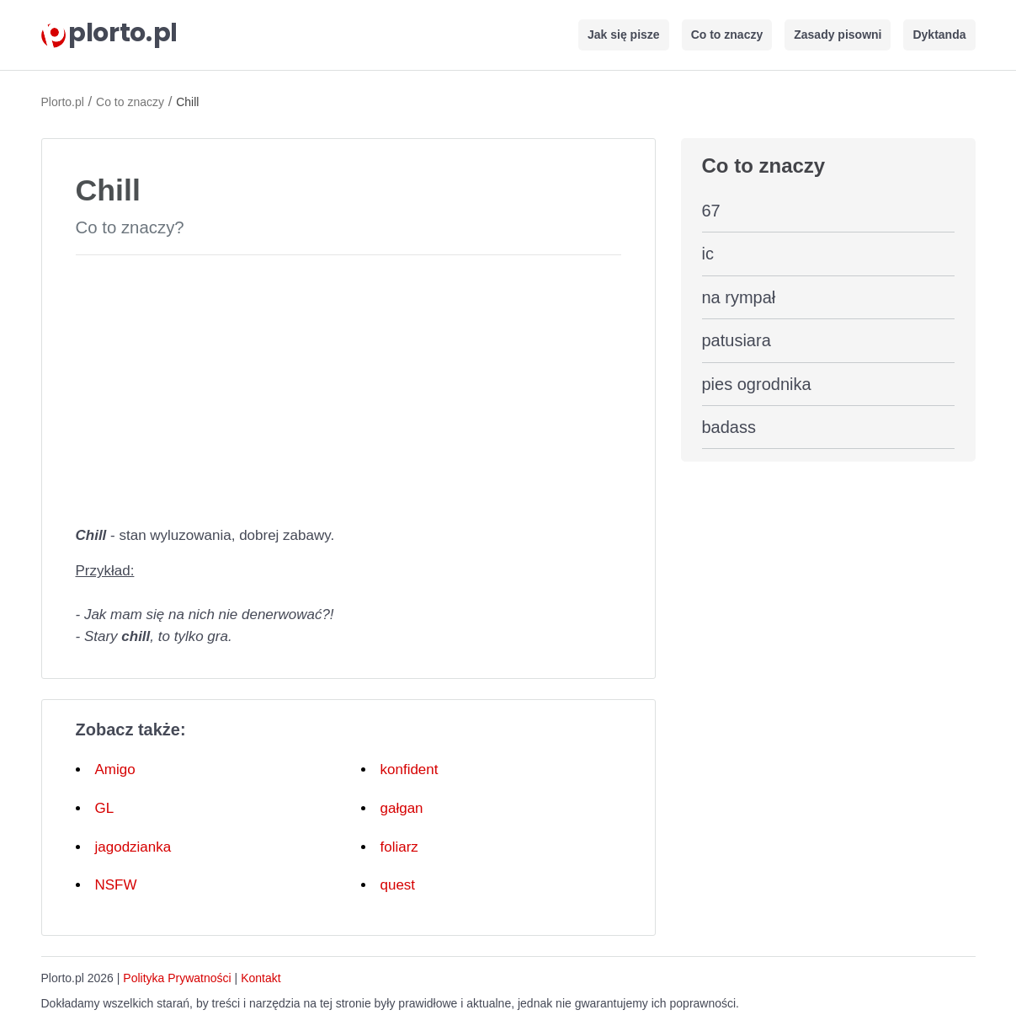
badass (729, 427)
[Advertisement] (348, 387)
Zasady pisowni (837, 34)
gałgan (401, 808)
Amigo (115, 769)
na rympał (739, 297)
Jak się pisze (624, 34)
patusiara (736, 340)
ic (708, 253)
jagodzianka (133, 847)
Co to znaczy (727, 34)
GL (104, 808)
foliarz (399, 847)
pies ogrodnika (756, 384)
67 (711, 210)
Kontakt (260, 978)
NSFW (116, 885)
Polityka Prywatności (177, 978)
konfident (409, 769)
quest (398, 885)
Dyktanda (938, 34)
